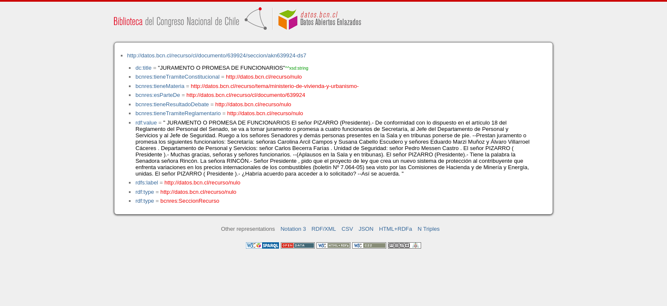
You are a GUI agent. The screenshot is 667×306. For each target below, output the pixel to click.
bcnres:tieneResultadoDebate (172, 104)
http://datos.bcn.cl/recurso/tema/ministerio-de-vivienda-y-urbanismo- (275, 86)
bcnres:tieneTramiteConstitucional (177, 77)
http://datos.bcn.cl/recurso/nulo (264, 77)
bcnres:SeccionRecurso (189, 201)
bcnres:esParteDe (157, 95)
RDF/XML (323, 229)
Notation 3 (293, 229)
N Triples (429, 229)
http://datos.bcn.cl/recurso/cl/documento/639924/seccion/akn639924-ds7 (216, 55)
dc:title (143, 68)
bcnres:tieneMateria (159, 86)
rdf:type (144, 192)
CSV (347, 229)
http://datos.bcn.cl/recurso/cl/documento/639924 (245, 95)
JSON (366, 229)
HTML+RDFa (395, 229)
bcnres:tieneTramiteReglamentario (178, 113)
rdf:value (146, 122)
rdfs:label (146, 182)
